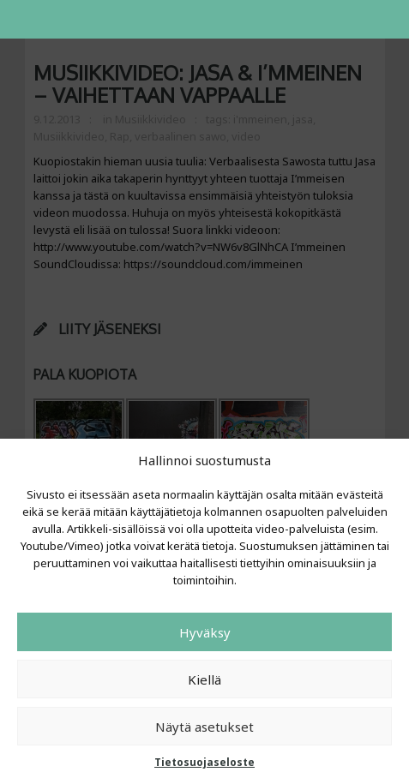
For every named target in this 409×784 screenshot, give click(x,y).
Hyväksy (205, 632)
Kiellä (204, 679)
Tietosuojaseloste (204, 762)
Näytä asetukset (204, 726)
